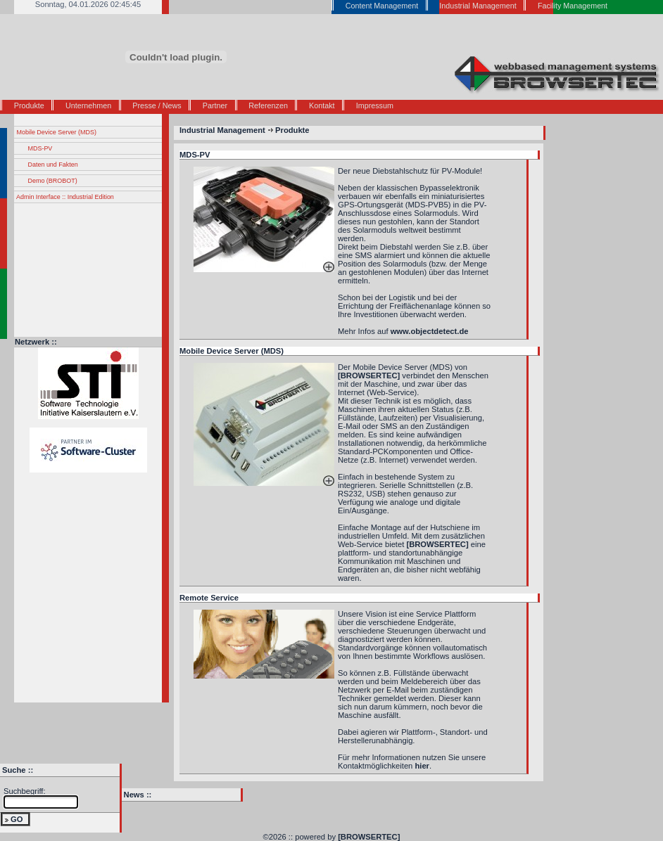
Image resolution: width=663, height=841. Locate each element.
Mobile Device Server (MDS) (56, 132)
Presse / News (156, 105)
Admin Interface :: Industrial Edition (65, 196)
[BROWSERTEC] (369, 837)
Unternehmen (88, 105)
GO (17, 819)
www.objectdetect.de (430, 331)
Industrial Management (222, 130)
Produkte (29, 105)
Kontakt (321, 105)
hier (422, 766)
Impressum (374, 105)
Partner (215, 105)
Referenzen (268, 105)
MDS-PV (40, 148)
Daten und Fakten (53, 164)
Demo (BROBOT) (52, 180)
